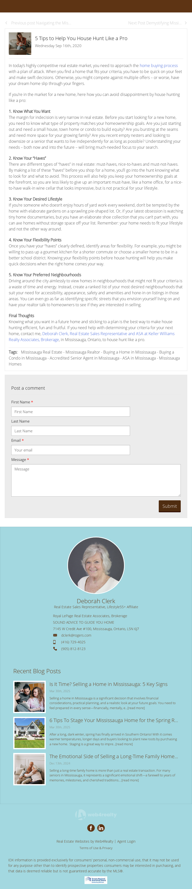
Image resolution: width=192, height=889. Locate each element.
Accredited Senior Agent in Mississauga (84, 358)
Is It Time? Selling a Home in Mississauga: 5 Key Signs (109, 684)
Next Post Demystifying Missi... (157, 23)
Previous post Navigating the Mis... (38, 23)
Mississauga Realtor (83, 352)
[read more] (136, 708)
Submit (169, 506)
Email (17, 440)
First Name (22, 401)
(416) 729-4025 (73, 642)
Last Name (20, 421)
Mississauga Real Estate (41, 352)
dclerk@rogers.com (76, 635)
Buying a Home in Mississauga (129, 352)
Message (20, 459)
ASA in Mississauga (139, 358)
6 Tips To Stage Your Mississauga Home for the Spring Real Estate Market (114, 720)
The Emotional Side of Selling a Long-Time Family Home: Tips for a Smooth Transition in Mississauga (114, 756)
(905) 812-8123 (73, 648)
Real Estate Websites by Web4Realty (84, 841)
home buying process (159, 65)
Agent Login (126, 841)
